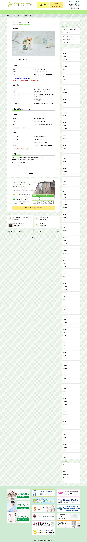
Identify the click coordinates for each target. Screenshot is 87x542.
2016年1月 (65, 437)
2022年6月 (65, 184)
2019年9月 (65, 293)
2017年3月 (65, 391)
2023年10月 (65, 132)
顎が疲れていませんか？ (18, 223)
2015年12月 (65, 440)
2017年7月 (65, 378)
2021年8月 (65, 217)
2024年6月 (65, 109)
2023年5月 (65, 148)
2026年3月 (65, 49)
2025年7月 (65, 76)
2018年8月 (65, 335)
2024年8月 (65, 102)
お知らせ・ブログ (56, 6)
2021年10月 (65, 210)
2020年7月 (65, 260)
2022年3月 (65, 194)
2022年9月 (65, 174)
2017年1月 (65, 398)
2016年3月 (65, 431)
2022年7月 (65, 181)
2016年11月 (65, 404)
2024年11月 (65, 95)
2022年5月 (65, 187)
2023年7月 (65, 141)
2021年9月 (65, 214)
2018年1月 (65, 358)
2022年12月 (65, 164)
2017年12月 (65, 362)
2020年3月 (65, 273)
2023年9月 (65, 135)
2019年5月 (65, 306)
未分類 (64, 467)
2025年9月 (65, 69)
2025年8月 (65, 72)
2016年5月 (65, 424)
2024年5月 (65, 112)
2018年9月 (65, 332)
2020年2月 (65, 276)
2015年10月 (65, 447)
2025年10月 (65, 66)
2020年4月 (65, 270)
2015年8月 (65, 454)
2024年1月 (65, 125)
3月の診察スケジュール (67, 42)
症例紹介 (64, 471)
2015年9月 (65, 450)
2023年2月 (65, 158)
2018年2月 (65, 355)
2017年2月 (65, 394)
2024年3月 (65, 118)
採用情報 (56, 3)
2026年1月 (65, 56)
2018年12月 (65, 322)
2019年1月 (65, 319)
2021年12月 (65, 204)
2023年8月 (65, 138)
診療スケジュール (27, 24)
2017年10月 (65, 368)
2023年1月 (65, 161)
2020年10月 (65, 250)
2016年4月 (65, 427)
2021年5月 (65, 227)
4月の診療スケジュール (45, 223)
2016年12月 (65, 401)
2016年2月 (65, 434)
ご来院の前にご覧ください (43, 5)
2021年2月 (65, 237)
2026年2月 (65, 53)
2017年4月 (65, 388)
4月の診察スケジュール (67, 36)
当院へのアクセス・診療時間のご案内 (33, 207)
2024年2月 (65, 122)
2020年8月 (65, 256)
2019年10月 (65, 289)
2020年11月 (65, 247)
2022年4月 (65, 191)
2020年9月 (65, 253)
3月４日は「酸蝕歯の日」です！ (69, 39)
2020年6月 (65, 263)
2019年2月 (65, 316)
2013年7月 (65, 457)
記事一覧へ (33, 237)
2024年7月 (65, 105)
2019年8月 (65, 296)
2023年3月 (65, 155)
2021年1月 (65, 240)
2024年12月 (65, 92)
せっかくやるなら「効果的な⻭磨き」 (70, 29)
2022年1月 (65, 201)
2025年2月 (65, 89)
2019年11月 (65, 286)
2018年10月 (65, 329)
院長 (63, 481)
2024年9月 (65, 99)
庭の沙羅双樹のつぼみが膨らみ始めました (22, 217)
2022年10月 (65, 171)
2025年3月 (65, 86)
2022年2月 (65, 197)
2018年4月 (65, 348)
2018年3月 (65, 352)
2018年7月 (65, 339)
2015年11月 (65, 444)
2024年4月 (65, 115)
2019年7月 (65, 299)
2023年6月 (65, 145)
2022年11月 (65, 168)
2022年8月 (65, 178)
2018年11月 (65, 325)
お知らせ (21, 24)
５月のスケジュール (44, 217)
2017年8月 (65, 375)
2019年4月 (65, 309)
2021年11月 (65, 207)
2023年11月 (65, 128)
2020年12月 (65, 243)
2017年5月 (65, 385)
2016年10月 (65, 408)
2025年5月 (65, 82)
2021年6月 (65, 224)
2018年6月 (65, 342)
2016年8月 (65, 414)
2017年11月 (65, 365)
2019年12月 (65, 283)
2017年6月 (65, 381)
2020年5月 (65, 266)
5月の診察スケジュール (67, 32)
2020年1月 (65, 279)
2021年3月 (65, 233)
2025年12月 (65, 59)
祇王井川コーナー (66, 474)
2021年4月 (65, 230)
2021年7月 (65, 220)
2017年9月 (65, 371)
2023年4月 (65, 151)
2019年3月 (65, 312)
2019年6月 (65, 302)
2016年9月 (65, 411)
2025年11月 (65, 63)
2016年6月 (65, 421)
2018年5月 (65, 345)
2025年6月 (65, 79)
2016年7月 (65, 417)
